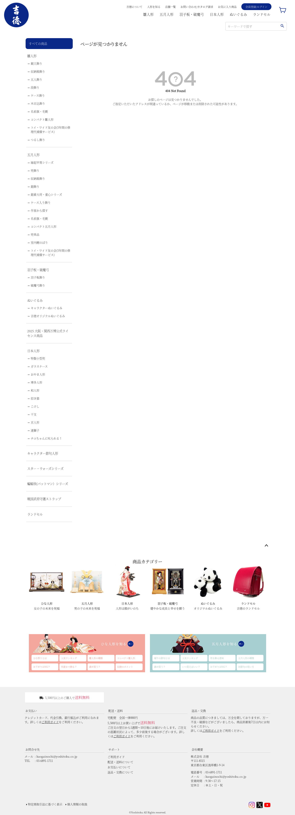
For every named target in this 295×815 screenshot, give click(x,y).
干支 (33, 414)
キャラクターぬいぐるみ (46, 308)
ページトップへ (266, 545)
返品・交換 (199, 711)
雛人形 (148, 14)
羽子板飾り (38, 277)
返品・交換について (120, 772)
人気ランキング (69, 658)
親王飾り (36, 63)
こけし (35, 406)
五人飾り (36, 79)
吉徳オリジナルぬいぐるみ (48, 316)
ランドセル (261, 14)
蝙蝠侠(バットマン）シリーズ (47, 483)
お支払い (31, 711)
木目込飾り (38, 103)
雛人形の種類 (96, 658)
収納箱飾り (38, 71)
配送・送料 (115, 711)
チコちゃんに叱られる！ (46, 438)
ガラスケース (39, 366)
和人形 (35, 390)
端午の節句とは (162, 658)
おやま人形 (38, 374)
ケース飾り (38, 95)
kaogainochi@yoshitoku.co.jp (56, 756)
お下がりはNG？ (41, 666)
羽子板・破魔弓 (191, 14)
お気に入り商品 (227, 7)
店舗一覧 (170, 7)
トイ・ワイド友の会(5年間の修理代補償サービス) (50, 129)
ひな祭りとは (40, 658)
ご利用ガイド (50, 722)
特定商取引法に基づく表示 (45, 804)
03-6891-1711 (44, 761)
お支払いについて (119, 767)
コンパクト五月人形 (43, 226)
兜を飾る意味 (217, 658)
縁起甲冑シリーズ (42, 162)
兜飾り (35, 170)
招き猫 (35, 398)
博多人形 (36, 382)
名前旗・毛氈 (39, 111)
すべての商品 (38, 43)
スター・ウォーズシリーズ (45, 468)
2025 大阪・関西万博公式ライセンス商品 (47, 333)
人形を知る (153, 7)
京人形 (35, 422)
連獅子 (35, 430)
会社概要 (197, 749)
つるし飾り (38, 140)
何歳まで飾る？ (69, 666)
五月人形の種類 (246, 658)
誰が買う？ (94, 666)
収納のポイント (125, 666)
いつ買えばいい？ (191, 666)
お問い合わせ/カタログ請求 (196, 7)
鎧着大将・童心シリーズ (46, 194)
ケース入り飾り (41, 202)
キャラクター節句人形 (42, 453)
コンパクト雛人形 (42, 119)
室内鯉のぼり (39, 242)
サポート (114, 749)
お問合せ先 (32, 749)
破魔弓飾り (38, 285)
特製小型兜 (38, 358)
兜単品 (35, 234)
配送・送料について (120, 762)
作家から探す (39, 210)
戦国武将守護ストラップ (44, 499)
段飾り (35, 87)
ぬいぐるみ (238, 14)
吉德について (134, 7)
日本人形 (217, 14)
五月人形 (167, 14)
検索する (282, 26)
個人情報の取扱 (77, 804)
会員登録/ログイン (256, 7)
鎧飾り (35, 186)
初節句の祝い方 (246, 666)
